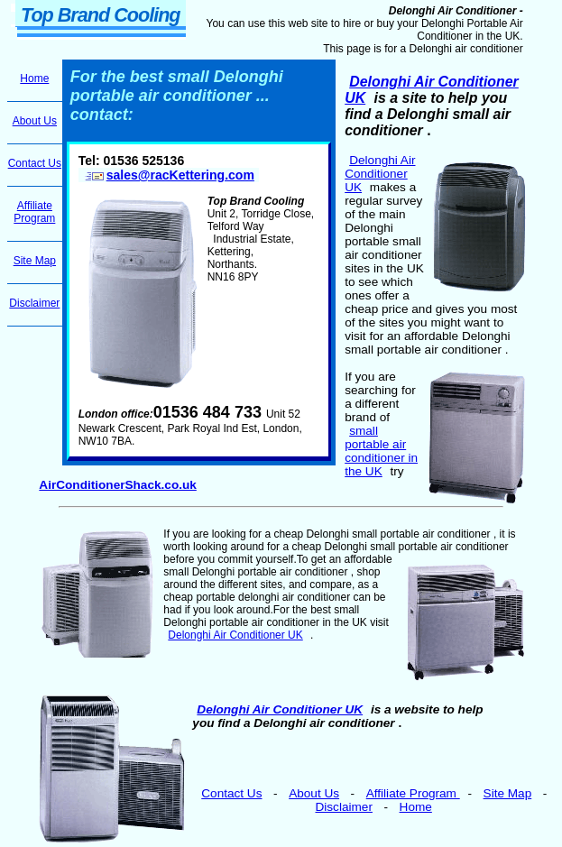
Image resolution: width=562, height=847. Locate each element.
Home (416, 807)
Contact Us (231, 793)
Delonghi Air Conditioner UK (380, 173)
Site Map (508, 793)
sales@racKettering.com (168, 175)
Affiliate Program (413, 793)
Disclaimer (343, 807)
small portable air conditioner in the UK (381, 451)
